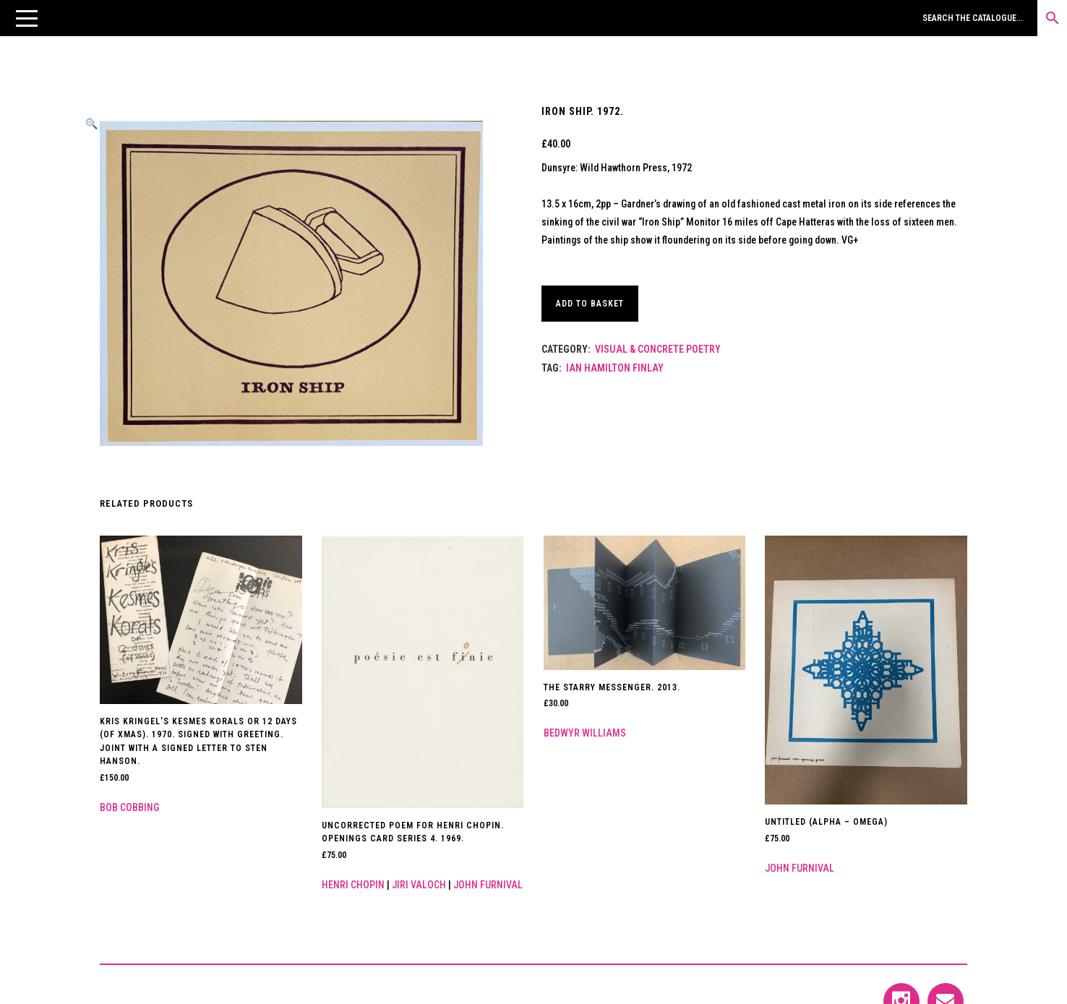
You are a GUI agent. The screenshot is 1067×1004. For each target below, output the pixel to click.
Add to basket (592, 304)
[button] (27, 18)
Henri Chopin (353, 885)
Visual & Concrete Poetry (658, 349)
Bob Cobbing (129, 807)
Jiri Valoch (419, 885)
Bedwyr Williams (585, 733)
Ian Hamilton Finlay (615, 368)
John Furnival (488, 885)
